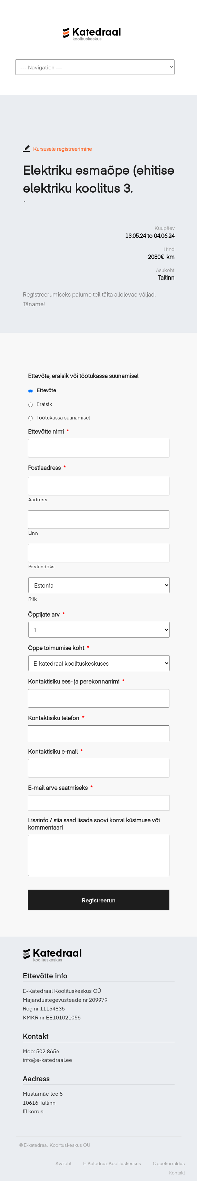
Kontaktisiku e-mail (55, 751)
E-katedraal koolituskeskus (91, 30)
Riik (32, 599)
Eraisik (44, 403)
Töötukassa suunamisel (63, 417)
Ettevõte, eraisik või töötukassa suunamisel (83, 375)
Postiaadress (47, 467)
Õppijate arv (46, 614)
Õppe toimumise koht (58, 647)
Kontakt (177, 1173)
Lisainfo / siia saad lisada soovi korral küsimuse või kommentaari (94, 823)
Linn (33, 533)
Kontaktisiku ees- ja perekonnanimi (76, 681)
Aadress (38, 499)
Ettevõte (46, 390)
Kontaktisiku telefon (56, 718)
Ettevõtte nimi (48, 431)
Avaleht (63, 1163)
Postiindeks (41, 566)
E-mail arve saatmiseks (60, 787)
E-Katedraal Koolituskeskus (112, 1163)
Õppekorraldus (169, 1163)
